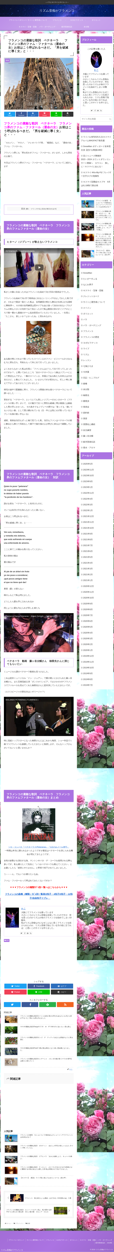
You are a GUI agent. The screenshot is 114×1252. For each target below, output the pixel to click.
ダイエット (88, 314)
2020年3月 (88, 638)
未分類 (86, 389)
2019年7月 (88, 685)
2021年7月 (88, 545)
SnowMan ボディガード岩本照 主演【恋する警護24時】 (96, 148)
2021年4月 (88, 563)
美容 (85, 418)
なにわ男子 (88, 284)
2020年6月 (88, 621)
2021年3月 (88, 569)
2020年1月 (88, 650)
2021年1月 (88, 580)
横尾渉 (86, 401)
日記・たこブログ (91, 378)
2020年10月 (88, 598)
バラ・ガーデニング (92, 325)
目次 (23, 209)
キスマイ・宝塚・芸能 (93, 290)
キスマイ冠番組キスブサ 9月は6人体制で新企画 (95, 183)
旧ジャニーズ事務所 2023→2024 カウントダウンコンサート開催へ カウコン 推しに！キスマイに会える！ (95, 161)
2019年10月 (88, 668)
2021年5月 (88, 557)
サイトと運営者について (94, 302)
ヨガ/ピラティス (90, 343)
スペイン (87, 308)
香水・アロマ (89, 448)
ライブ (86, 349)
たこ (23, 908)
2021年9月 (88, 534)
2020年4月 (88, 633)
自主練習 (87, 430)
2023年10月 (88, 475)
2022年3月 (88, 505)
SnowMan (87, 273)
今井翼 (86, 372)
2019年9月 (88, 673)
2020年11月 (88, 592)
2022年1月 (88, 510)
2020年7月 (88, 615)
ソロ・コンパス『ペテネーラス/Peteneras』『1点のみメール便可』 (38, 828)
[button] (110, 119)
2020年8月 (88, 609)
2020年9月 (88, 604)
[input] (96, 118)
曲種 (7, 940)
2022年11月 (88, 493)
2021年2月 (88, 574)
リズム (86, 354)
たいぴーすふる (90, 279)
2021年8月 (88, 539)
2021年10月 (88, 528)
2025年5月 (88, 464)
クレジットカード (91, 296)
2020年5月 (88, 627)
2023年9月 (88, 481)
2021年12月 (88, 516)
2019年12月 (88, 656)
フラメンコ (88, 331)
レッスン (87, 360)
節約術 (86, 413)
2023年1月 (88, 487)
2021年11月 (88, 522)
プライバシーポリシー (16, 1240)
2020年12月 (88, 586)
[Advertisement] (39, 186)
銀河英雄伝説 (89, 442)
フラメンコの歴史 (91, 337)
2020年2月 (88, 644)
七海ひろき (88, 366)
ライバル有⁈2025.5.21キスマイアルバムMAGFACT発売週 (96, 139)
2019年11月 (88, 662)
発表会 (86, 407)
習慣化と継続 (89, 424)
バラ (85, 319)
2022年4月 (88, 499)
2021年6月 (88, 551)
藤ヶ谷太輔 (88, 436)
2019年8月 (88, 679)
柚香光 (86, 395)
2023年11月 (88, 470)
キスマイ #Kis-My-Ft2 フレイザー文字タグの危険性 (96, 174)
